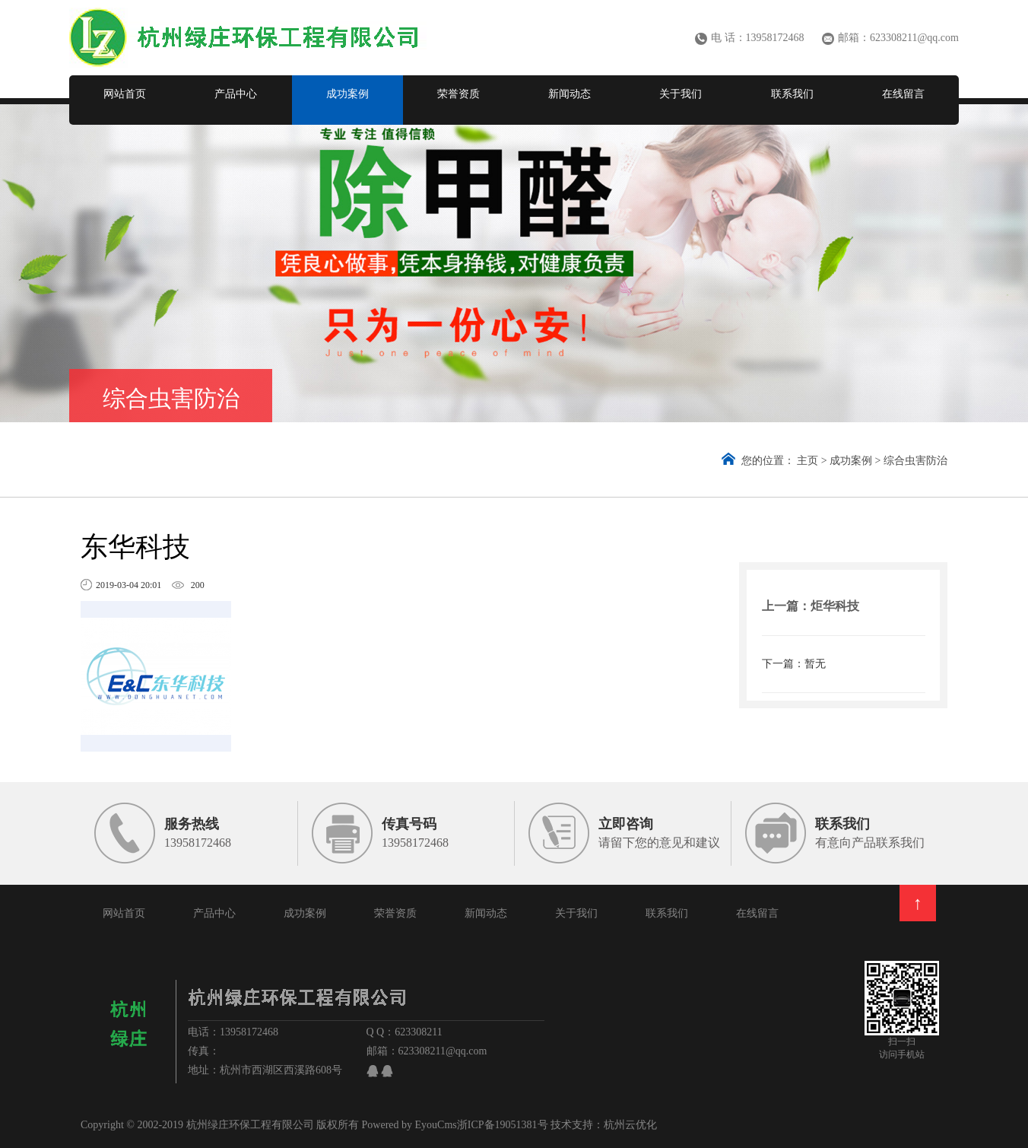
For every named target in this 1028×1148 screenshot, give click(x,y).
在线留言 (903, 94)
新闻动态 (569, 94)
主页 (807, 460)
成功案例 (347, 94)
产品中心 (235, 94)
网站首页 (124, 94)
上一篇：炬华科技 (810, 605)
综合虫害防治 (915, 460)
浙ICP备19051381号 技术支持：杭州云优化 (557, 1125)
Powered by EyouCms (408, 1125)
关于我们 (680, 94)
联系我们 (792, 94)
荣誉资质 (458, 94)
